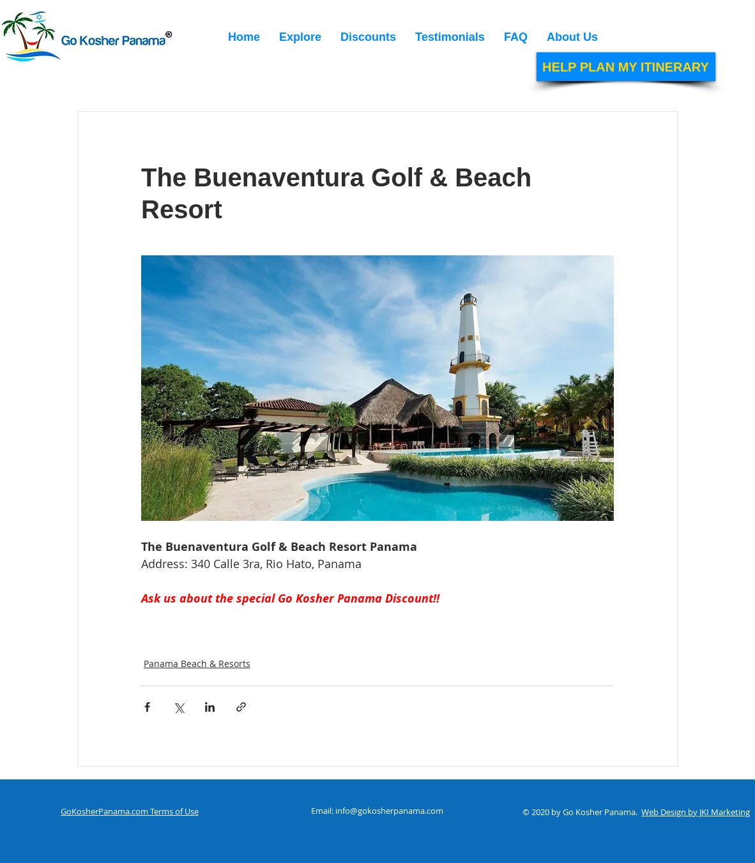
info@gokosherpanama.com (389, 810)
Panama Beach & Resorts (197, 663)
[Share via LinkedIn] (210, 707)
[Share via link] (241, 707)
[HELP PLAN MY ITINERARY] (626, 66)
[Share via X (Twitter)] (178, 707)
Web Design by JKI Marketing (695, 812)
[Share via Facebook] (147, 707)
